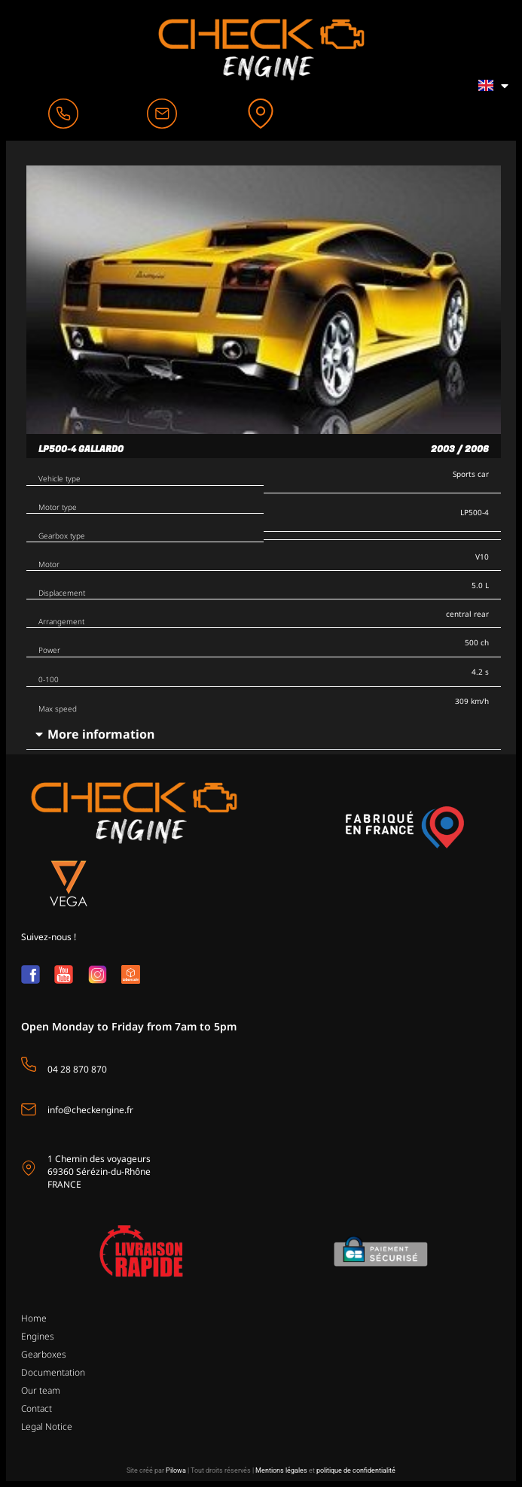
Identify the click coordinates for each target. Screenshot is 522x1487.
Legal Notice (46, 1426)
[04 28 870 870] (28, 1064)
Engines (37, 1336)
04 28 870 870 (77, 1069)
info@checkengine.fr (90, 1109)
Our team (40, 1390)
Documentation (53, 1372)
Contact (36, 1408)
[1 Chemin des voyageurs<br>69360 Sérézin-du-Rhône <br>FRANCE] (28, 1168)
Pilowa (176, 1470)
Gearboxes (43, 1354)
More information (100, 734)
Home (34, 1318)
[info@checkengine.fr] (28, 1109)
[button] (263, 734)
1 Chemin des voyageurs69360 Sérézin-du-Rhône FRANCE (99, 1171)
